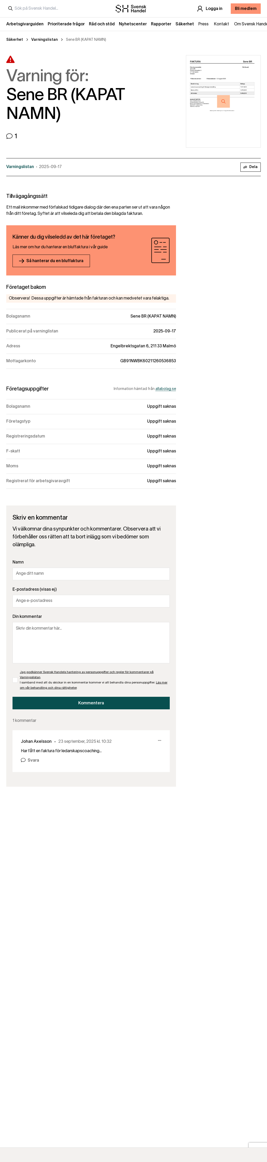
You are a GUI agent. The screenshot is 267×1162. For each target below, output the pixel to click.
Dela (251, 167)
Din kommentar (27, 617)
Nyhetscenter (133, 24)
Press (203, 24)
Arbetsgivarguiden (25, 24)
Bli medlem (246, 9)
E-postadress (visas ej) (35, 589)
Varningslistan (44, 40)
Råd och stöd (102, 24)
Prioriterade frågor (66, 24)
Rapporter (161, 24)
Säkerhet (184, 24)
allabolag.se (165, 389)
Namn (18, 562)
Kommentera (91, 703)
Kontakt (221, 24)
